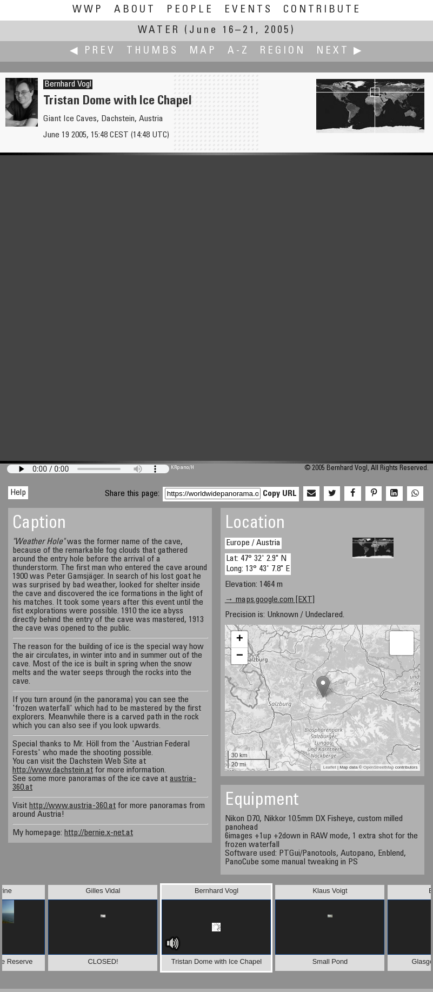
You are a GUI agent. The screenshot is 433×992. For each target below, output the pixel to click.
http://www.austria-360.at (72, 806)
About (135, 10)
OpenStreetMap (378, 767)
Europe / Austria (253, 543)
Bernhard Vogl (67, 84)
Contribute (322, 10)
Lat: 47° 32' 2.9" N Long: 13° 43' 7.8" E (258, 563)
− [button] (239, 656)
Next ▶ (340, 51)
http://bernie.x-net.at (98, 833)
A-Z (238, 51)
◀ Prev (93, 51)
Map (203, 51)
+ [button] (239, 639)
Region (282, 51)
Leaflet (329, 767)
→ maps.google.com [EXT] (270, 600)
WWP (87, 10)
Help (18, 492)
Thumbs (152, 51)
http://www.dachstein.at (52, 770)
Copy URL (280, 494)
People (190, 10)
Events (248, 10)
